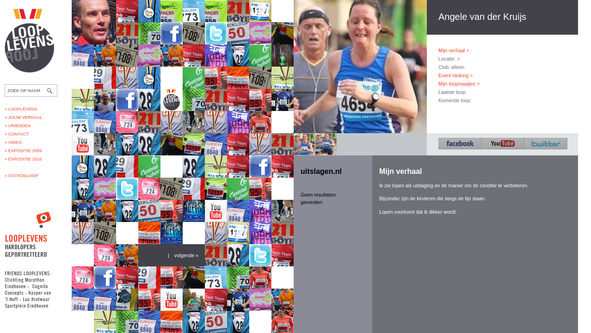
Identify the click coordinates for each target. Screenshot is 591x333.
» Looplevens (21, 109)
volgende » (186, 255)
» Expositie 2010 (23, 159)
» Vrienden (18, 125)
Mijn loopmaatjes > (459, 83)
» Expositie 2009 (23, 150)
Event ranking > (455, 75)
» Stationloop (21, 175)
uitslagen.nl (321, 171)
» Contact (17, 134)
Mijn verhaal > (453, 50)
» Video (13, 142)
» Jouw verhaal (23, 117)
